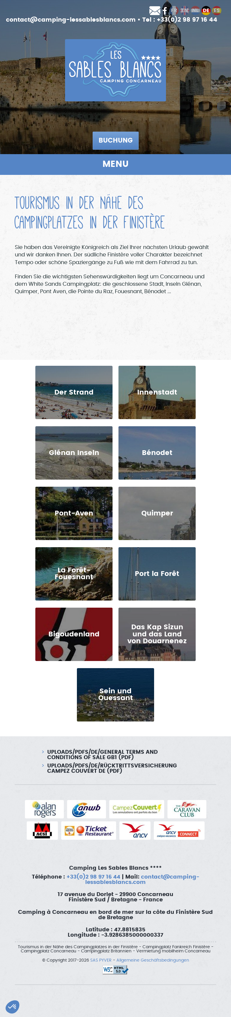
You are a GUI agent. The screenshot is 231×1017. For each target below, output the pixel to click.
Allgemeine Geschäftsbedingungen (152, 960)
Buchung (116, 141)
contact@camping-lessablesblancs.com (71, 20)
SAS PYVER (101, 960)
